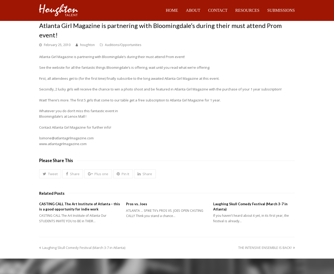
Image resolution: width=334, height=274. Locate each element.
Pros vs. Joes (136, 204)
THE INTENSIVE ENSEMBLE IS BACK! (266, 247)
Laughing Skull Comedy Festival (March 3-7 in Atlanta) (82, 247)
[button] (50, 173)
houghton (87, 45)
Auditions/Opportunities (123, 45)
